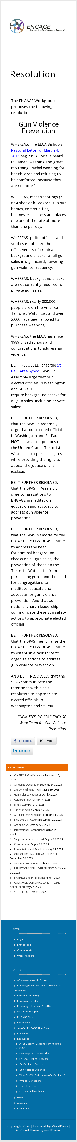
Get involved (24, 1022)
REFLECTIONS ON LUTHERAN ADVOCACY (37, 868)
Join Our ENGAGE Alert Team (33, 1028)
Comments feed (26, 950)
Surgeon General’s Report (29, 839)
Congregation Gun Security (34, 1053)
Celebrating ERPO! (24, 799)
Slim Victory (21, 804)
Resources (23, 1038)
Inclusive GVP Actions (26, 819)
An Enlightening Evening (27, 815)
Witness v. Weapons (30, 1080)
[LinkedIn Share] (22, 751)
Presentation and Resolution (30, 849)
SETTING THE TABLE (25, 863)
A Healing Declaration (26, 784)
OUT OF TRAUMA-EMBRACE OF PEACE (35, 854)
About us (22, 1102)
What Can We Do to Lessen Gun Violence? (42, 1075)
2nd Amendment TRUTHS (29, 789)
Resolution (23, 1033)
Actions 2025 (21, 825)
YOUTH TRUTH (22, 892)
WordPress (60, 1126)
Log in (20, 939)
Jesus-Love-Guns (29, 1086)
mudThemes (53, 1130)
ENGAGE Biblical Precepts (33, 1058)
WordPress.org (25, 955)
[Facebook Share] (23, 741)
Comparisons (22, 844)
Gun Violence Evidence (32, 1064)
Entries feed (24, 944)
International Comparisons (29, 830)
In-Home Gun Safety (28, 995)
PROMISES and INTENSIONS (29, 877)
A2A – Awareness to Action (32, 980)
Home (20, 1097)
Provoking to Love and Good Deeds (36, 1006)
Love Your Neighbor (28, 1000)
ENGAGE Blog (25, 1017)
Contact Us (23, 1108)
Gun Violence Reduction (28, 794)
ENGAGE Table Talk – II (31, 1091)
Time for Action (23, 810)
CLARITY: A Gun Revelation (29, 775)
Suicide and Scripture (28, 1011)
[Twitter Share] (47, 741)
